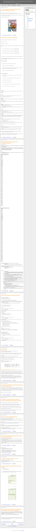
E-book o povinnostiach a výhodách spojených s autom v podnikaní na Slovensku (11, 10)
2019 (27, 25)
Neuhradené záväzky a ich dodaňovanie (9, 37)
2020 (27, 16)
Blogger (23, 530)
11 (27, 17)
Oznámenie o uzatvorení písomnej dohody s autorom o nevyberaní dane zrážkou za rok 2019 (11, 400)
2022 (27, 15)
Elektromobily (4, 349)
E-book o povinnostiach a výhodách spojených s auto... (30, 19)
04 (27, 22)
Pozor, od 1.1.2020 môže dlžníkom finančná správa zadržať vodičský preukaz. (11, 436)
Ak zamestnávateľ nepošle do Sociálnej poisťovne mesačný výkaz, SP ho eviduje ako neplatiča (11, 509)
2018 (27, 26)
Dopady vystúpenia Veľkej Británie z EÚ (9, 416)
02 (27, 23)
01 (27, 24)
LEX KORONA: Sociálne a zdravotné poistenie (10, 295)
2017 (27, 27)
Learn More (17, 3)
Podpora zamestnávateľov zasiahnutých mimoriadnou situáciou (9, 142)
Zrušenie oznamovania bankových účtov (9, 458)
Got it (20, 3)
